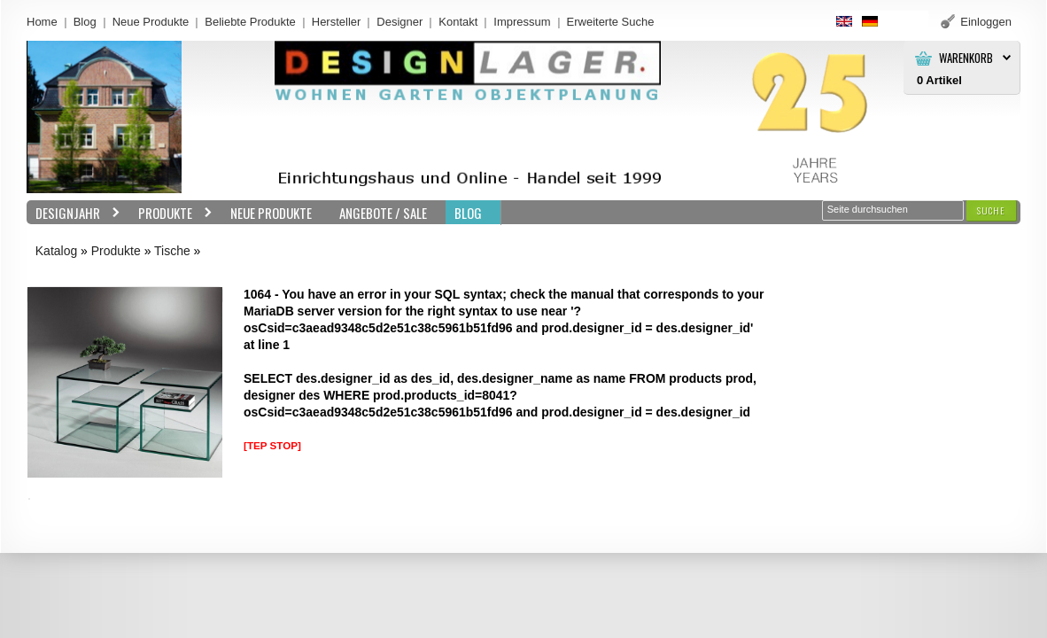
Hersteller (336, 21)
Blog (85, 21)
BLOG (468, 212)
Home (42, 21)
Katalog (56, 251)
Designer (399, 21)
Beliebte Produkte (250, 21)
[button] (991, 210)
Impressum (521, 21)
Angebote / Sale (383, 212)
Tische (172, 251)
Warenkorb (966, 58)
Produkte (171, 213)
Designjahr (73, 213)
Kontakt (457, 21)
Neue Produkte (151, 21)
